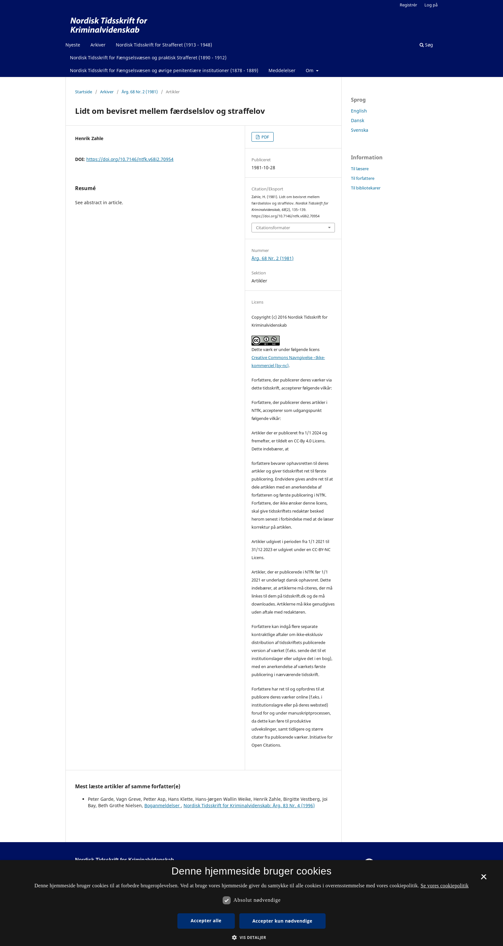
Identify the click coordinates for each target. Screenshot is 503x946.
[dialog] (251, 903)
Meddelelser (282, 70)
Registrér (408, 5)
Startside (83, 92)
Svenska (359, 130)
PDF (264, 137)
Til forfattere (362, 178)
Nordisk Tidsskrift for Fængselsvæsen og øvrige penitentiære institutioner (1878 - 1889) (164, 70)
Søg (426, 45)
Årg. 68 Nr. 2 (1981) (140, 92)
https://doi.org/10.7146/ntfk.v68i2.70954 (130, 159)
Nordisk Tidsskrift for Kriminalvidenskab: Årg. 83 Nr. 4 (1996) (249, 805)
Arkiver (98, 45)
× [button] (483, 879)
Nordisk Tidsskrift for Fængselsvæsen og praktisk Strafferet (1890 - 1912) (148, 57)
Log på (431, 5)
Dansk (357, 120)
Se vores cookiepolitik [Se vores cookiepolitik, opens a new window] (445, 885)
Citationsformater (273, 227)
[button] (251, 937)
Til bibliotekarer (365, 188)
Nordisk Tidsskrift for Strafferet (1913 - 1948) (164, 45)
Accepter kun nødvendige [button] (282, 921)
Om (310, 70)
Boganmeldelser (162, 805)
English (359, 111)
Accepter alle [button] (206, 920)
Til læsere (360, 169)
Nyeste (72, 45)
